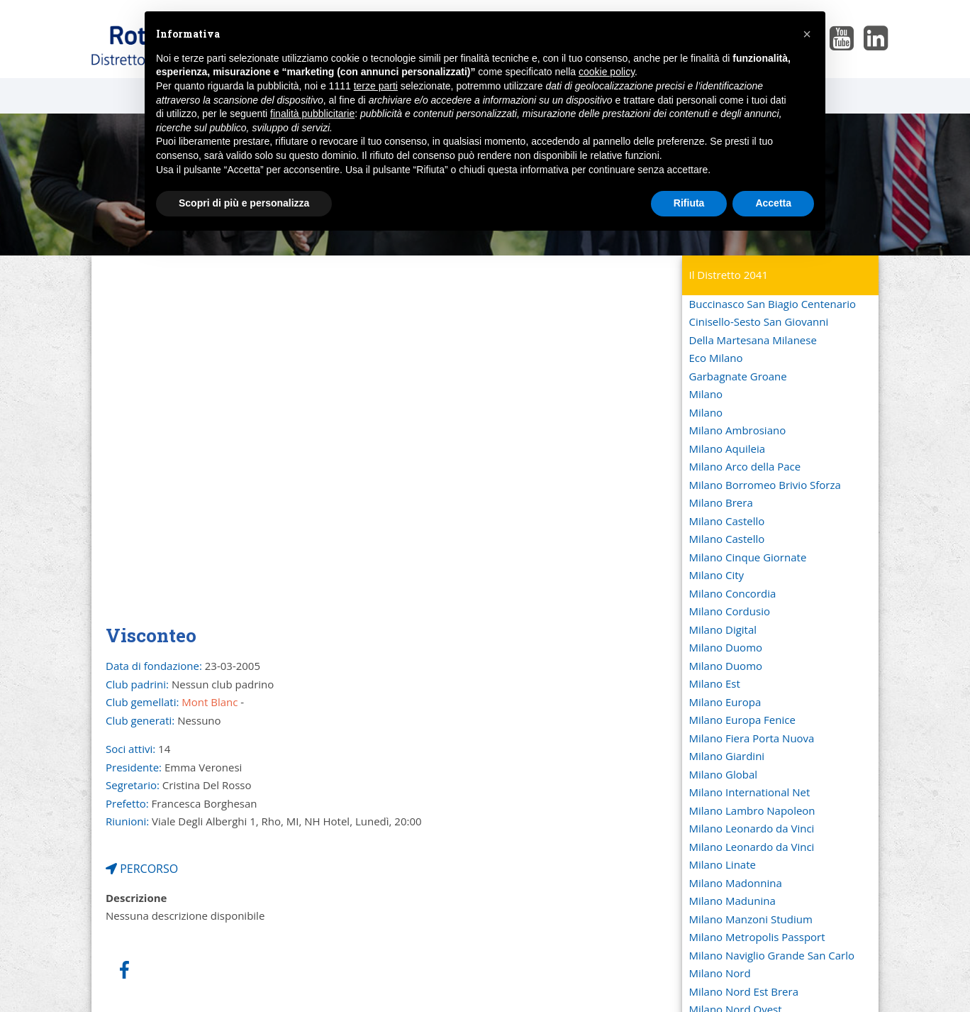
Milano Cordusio (729, 611)
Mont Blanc (210, 702)
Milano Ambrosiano (737, 430)
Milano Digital (723, 629)
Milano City (717, 575)
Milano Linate (722, 864)
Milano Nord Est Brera (743, 991)
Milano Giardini (727, 756)
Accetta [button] (773, 203)
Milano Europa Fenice (742, 720)
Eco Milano (716, 358)
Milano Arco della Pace (745, 466)
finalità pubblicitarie (312, 113)
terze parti (376, 86)
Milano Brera (721, 502)
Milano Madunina (732, 900)
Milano (706, 394)
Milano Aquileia (727, 448)
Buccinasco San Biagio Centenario (772, 304)
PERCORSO (142, 868)
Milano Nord (720, 973)
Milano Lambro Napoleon (752, 810)
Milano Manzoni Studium (751, 919)
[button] (807, 34)
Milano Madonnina (735, 883)
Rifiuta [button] (689, 203)
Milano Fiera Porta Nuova (752, 738)
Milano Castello (727, 521)
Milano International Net (749, 792)
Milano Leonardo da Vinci (752, 828)
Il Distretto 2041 (729, 275)
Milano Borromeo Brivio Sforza (765, 485)
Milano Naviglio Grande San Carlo (772, 955)
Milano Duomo (726, 647)
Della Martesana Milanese (753, 340)
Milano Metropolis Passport (757, 937)
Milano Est (714, 683)
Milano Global (723, 774)
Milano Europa (725, 702)
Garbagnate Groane (738, 376)
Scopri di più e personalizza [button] (244, 203)
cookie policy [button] (607, 71)
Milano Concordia (732, 593)
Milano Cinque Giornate (748, 557)
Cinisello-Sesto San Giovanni (759, 321)
